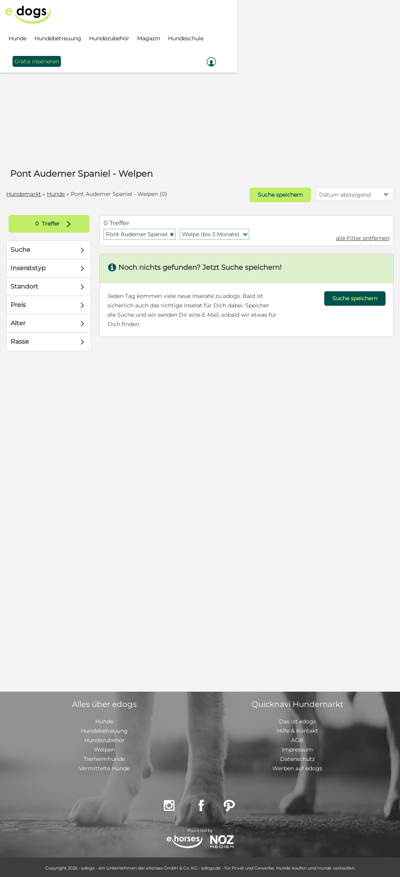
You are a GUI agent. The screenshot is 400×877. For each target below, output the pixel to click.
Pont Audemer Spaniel (140, 232)
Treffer (55, 222)
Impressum (297, 747)
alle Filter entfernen (362, 236)
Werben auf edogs (297, 766)
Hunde (57, 193)
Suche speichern (278, 194)
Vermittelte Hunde (104, 766)
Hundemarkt (24, 193)
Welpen (104, 747)
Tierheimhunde (104, 757)
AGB (297, 738)
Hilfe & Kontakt (297, 729)
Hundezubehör (104, 738)
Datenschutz (297, 757)
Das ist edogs (297, 719)
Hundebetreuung (104, 729)
